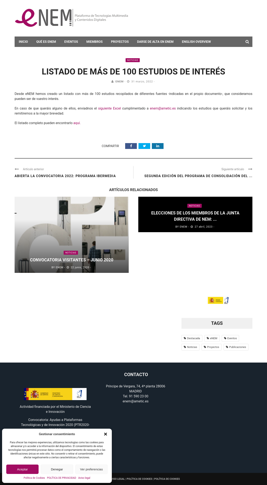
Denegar (57, 469)
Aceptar (22, 469)
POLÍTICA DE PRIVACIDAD (61, 477)
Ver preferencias (91, 469)
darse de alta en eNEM (155, 42)
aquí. (77, 123)
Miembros (94, 42)
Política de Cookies (34, 477)
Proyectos (120, 42)
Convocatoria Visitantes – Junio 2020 (71, 259)
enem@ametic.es (163, 108)
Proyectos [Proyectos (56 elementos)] (213, 347)
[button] (105, 434)
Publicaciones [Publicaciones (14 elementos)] (237, 347)
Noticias (132, 60)
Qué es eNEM (46, 42)
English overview (196, 42)
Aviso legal (84, 477)
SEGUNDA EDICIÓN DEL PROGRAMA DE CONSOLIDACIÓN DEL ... (198, 176)
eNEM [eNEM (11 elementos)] (213, 338)
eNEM (119, 81)
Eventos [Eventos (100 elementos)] (232, 338)
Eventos (71, 42)
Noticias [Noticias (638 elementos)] (192, 347)
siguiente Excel (109, 108)
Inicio (23, 42)
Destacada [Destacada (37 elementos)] (193, 338)
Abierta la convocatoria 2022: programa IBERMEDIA (65, 176)
